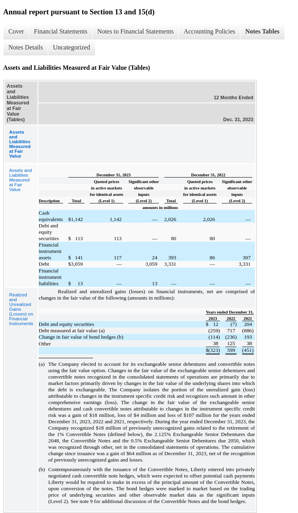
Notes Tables (262, 31)
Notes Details (25, 47)
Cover (16, 31)
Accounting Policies (209, 31)
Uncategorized (71, 47)
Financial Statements (60, 31)
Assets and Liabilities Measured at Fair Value (20, 180)
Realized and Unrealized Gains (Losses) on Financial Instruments (21, 309)
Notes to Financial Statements (135, 31)
